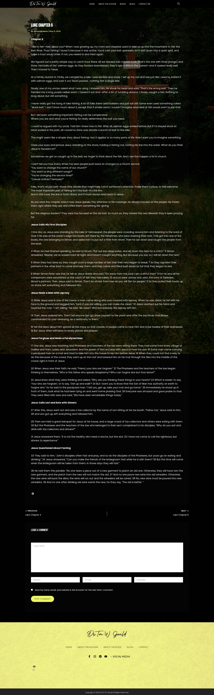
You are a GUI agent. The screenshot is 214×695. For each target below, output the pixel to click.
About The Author (107, 4)
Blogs (132, 4)
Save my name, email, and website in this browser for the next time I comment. (74, 590)
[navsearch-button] (178, 4)
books (123, 4)
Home (92, 4)
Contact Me (144, 4)
